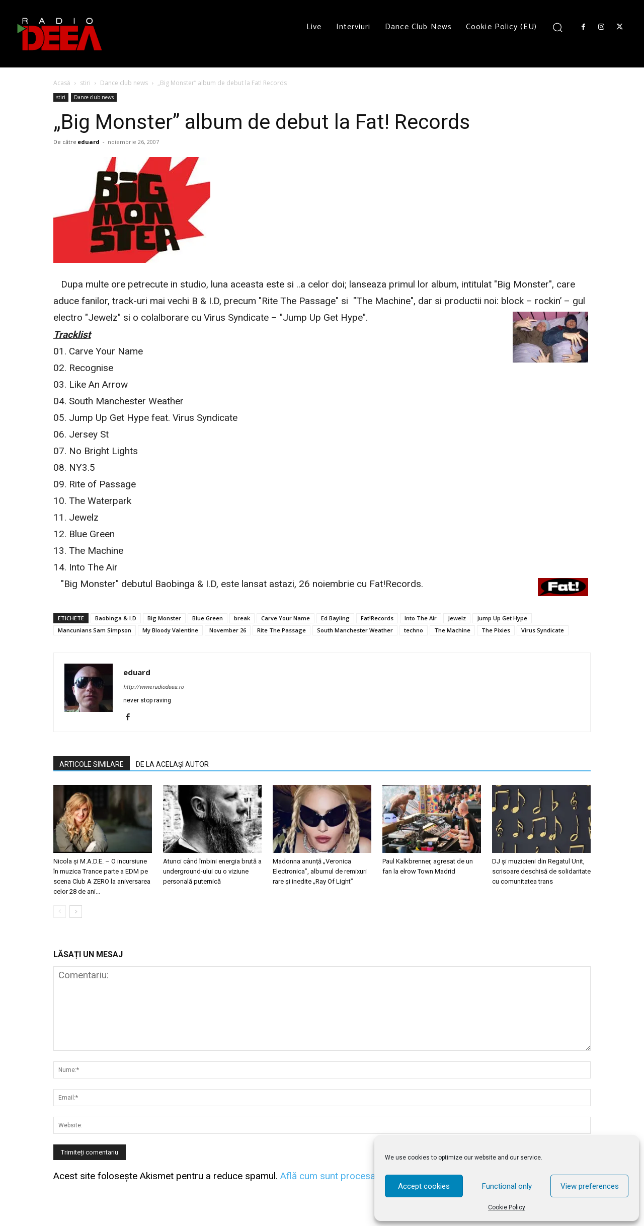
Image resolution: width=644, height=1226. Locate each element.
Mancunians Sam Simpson (94, 630)
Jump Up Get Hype (502, 618)
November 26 (227, 630)
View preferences (589, 1186)
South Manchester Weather (355, 630)
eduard (88, 142)
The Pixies (495, 630)
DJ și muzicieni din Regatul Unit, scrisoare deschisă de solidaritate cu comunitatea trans (541, 871)
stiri (85, 83)
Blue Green (207, 618)
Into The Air (421, 618)
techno (413, 630)
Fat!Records (377, 618)
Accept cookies (424, 1186)
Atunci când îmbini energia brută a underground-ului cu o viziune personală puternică (212, 871)
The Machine (452, 630)
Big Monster (164, 618)
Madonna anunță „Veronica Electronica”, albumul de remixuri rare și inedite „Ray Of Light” (320, 871)
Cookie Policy (506, 1207)
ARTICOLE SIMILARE (91, 764)
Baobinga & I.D (115, 618)
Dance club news (124, 83)
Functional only (507, 1186)
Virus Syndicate (542, 630)
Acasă (61, 83)
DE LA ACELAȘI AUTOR (172, 764)
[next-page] (75, 911)
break (242, 618)
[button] (558, 27)
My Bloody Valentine (170, 630)
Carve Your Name (285, 618)
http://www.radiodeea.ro (153, 687)
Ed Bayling (335, 618)
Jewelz (457, 618)
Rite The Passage (281, 630)
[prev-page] (59, 911)
